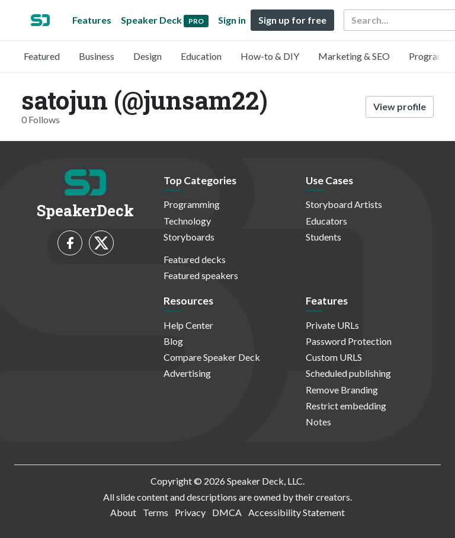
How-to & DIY (270, 56)
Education (201, 56)
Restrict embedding (346, 405)
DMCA (227, 512)
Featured (42, 56)
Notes (318, 421)
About (123, 512)
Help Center (188, 325)
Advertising (187, 373)
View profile (399, 106)
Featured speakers (201, 275)
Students (323, 236)
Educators (326, 220)
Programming (192, 204)
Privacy (190, 512)
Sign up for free (292, 19)
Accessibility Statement (296, 512)
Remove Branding (342, 389)
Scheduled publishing (348, 373)
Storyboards (189, 236)
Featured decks (195, 259)
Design (147, 56)
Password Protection (349, 341)
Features (91, 19)
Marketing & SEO (354, 56)
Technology (187, 220)
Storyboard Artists (344, 204)
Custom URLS (334, 357)
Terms (155, 512)
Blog (173, 341)
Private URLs (332, 325)
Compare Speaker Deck (212, 357)
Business (96, 56)
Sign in (232, 19)
